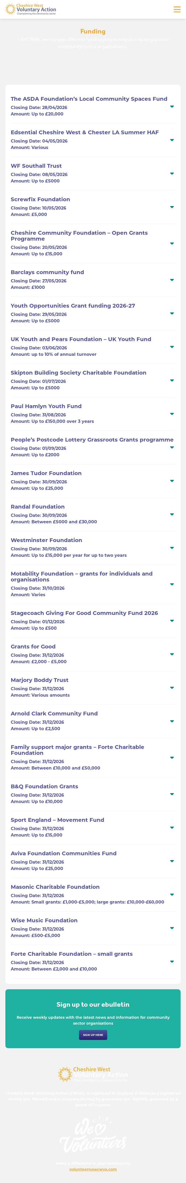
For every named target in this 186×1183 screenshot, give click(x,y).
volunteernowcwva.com (93, 1169)
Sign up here (93, 1035)
